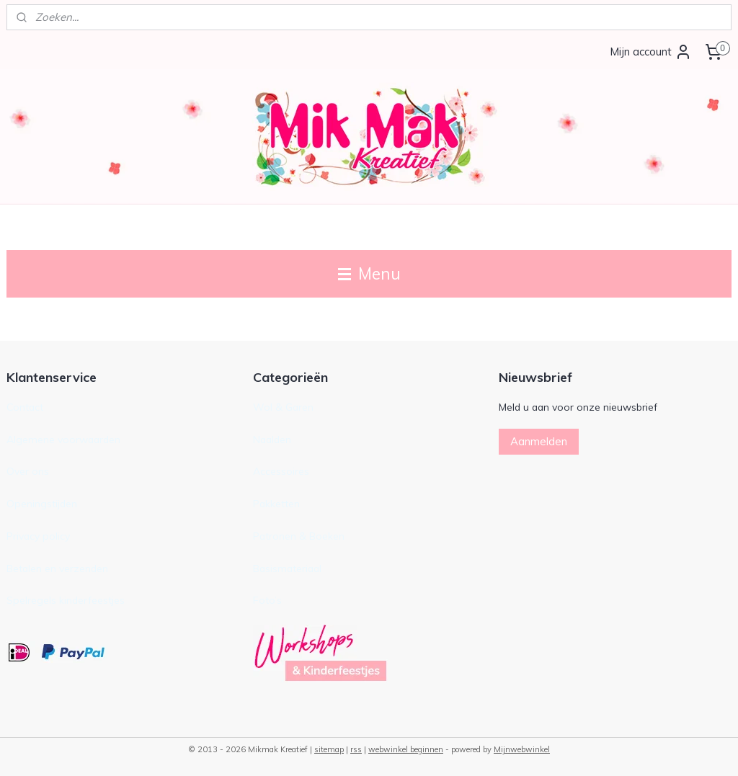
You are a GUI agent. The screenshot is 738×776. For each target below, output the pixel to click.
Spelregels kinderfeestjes (65, 600)
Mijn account (651, 52)
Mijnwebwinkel (522, 749)
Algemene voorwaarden (63, 439)
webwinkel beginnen (405, 749)
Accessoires (281, 471)
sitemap (329, 749)
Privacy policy (38, 536)
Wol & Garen (283, 407)
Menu (369, 273)
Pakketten (276, 503)
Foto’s (267, 600)
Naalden (272, 439)
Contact (24, 407)
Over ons (27, 471)
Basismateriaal (287, 568)
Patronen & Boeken (298, 536)
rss (356, 749)
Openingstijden (41, 503)
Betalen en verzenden (57, 568)
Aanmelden (538, 441)
